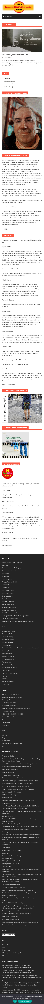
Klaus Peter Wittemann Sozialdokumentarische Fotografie (20, 648)
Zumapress (5, 725)
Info (3, 746)
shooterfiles (6, 670)
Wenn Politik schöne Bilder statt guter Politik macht (18, 789)
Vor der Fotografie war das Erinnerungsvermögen (17, 925)
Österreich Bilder (7, 596)
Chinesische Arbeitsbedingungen (12, 568)
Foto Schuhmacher (8, 711)
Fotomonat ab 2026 (8, 756)
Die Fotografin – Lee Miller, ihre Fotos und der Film (18, 800)
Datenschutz (6, 741)
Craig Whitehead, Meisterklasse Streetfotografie (17, 890)
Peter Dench (6, 599)
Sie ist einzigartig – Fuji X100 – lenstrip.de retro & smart (19, 990)
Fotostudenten (6, 645)
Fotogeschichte (7, 579)
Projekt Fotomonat (8, 602)
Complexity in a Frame (9, 703)
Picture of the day (7, 665)
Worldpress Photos (8, 682)
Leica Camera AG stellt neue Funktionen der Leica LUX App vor (21, 827)
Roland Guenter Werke (9, 610)
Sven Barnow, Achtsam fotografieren (15, 55)
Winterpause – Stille (8, 803)
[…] (11, 65)
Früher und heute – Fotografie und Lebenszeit (16, 824)
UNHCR (4, 679)
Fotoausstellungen (8, 639)
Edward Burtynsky (7, 637)
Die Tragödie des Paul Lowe (10, 864)
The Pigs (4, 676)
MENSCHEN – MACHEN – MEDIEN (12, 714)
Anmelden (7, 78)
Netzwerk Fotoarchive (9, 717)
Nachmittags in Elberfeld (10, 916)
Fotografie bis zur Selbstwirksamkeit (13, 887)
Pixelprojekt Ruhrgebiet (9, 668)
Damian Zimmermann (9, 705)
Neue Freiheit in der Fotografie (11, 850)
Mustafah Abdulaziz (8, 656)
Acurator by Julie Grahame (10, 694)
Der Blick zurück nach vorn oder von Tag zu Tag (16, 913)
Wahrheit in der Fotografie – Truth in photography (18, 621)
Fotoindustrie (6, 585)
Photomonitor (6, 662)
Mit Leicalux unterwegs (9, 795)
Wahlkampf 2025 (7, 797)
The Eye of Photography (9, 673)
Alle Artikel (5, 735)
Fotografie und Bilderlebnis (10, 775)
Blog (3, 738)
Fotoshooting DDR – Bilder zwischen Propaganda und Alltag (21, 834)
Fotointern (5, 588)
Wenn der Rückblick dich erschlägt (12, 903)
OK (15, 1001)
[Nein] (42, 999)
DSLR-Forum (6, 576)
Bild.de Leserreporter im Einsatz (12, 697)
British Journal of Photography (12, 562)
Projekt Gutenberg (8, 604)
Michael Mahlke (8, 57)
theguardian (6, 722)
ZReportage (6, 684)
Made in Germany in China (10, 769)
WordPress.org (8, 87)
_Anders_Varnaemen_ (9, 970)
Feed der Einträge (9, 81)
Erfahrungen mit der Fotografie (12, 743)
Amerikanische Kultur (9, 631)
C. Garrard (5, 565)
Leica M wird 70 (6, 853)
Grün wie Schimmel (8, 816)
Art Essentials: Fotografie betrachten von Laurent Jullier (20, 781)
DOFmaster (5, 573)
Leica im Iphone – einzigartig (11, 884)
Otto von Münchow (8, 659)
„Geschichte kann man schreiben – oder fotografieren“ (19, 764)
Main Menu (8, 16)
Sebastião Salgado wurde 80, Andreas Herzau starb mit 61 (20, 922)
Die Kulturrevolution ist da (10, 919)
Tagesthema (6, 847)
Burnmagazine (6, 700)
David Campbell (7, 634)
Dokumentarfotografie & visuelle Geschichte (16, 708)
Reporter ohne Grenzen (9, 607)
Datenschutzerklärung (25, 1001)
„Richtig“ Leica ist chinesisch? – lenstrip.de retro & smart (20, 983)
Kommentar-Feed (9, 84)
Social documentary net (9, 613)
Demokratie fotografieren (10, 571)
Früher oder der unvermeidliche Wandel (14, 778)
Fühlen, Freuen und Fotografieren (12, 861)
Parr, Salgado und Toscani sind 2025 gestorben (16, 767)
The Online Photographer (10, 618)
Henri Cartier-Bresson (9, 593)
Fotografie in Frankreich (9, 582)
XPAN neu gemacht (8, 772)
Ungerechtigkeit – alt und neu (11, 792)
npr (3, 719)
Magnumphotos (7, 651)
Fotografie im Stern (8, 642)
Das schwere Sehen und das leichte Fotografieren (17, 783)
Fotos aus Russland (8, 590)
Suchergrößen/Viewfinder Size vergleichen (15, 616)
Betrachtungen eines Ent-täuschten (13, 911)
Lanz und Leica (6, 866)
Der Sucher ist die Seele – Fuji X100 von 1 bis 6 (16, 786)
